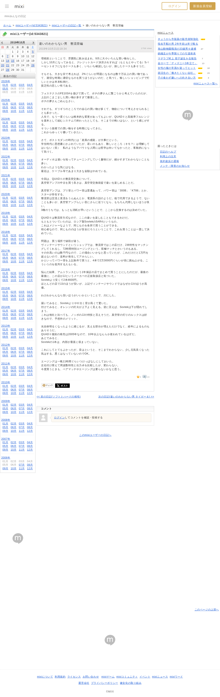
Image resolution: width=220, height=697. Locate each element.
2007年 (5, 438)
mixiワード (176, 676)
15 (12, 60)
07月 (22, 107)
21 (7, 65)
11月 (22, 111)
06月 (13, 107)
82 (211, 39)
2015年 (5, 288)
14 (7, 60)
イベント (144, 676)
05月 (5, 88)
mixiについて (45, 676)
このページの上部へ (207, 609)
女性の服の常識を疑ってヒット (177, 67)
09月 (5, 111)
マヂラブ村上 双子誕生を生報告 (177, 58)
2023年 (5, 137)
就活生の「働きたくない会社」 (177, 72)
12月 (30, 111)
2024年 (5, 118)
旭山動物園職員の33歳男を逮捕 (177, 48)
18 (208, 68)
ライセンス (74, 676)
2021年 (5, 175)
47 (202, 49)
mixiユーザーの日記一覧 (66, 25)
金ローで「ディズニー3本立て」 (177, 63)
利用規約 (60, 676)
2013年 (5, 325)
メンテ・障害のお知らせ (175, 165)
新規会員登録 (202, 6)
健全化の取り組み (131, 682)
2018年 (5, 231)
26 (32, 65)
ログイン (174, 6)
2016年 (5, 269)
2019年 (5, 212)
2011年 (5, 363)
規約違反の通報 (169, 161)
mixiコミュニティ (127, 676)
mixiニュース (166, 32)
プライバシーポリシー (104, 682)
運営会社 (83, 682)
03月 (22, 85)
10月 (13, 111)
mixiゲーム (108, 676)
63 (201, 53)
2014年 (5, 307)
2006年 (5, 457)
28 (7, 69)
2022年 (5, 156)
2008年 (5, 419)
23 (208, 73)
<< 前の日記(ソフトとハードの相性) (59, 396)
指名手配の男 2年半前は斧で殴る (178, 43)
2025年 (5, 100)
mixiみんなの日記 (15, 16)
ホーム (7, 25)
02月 (13, 85)
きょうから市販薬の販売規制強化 (178, 39)
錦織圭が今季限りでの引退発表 (177, 53)
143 (204, 44)
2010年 (5, 382)
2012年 (5, 344)
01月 (5, 85)
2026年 (5, 81)
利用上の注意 (168, 156)
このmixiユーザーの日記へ (95, 435)
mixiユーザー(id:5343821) (31, 25)
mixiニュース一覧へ (206, 83)
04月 (30, 85)
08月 (30, 107)
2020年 (5, 194)
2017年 (5, 250)
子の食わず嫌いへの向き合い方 (177, 77)
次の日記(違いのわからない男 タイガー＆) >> (126, 396)
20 (2, 65)
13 (203, 63)
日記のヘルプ (168, 151)
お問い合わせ (91, 676)
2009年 (5, 401)
